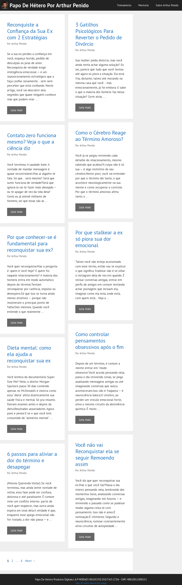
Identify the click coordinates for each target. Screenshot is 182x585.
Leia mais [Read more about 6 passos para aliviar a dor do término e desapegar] (17, 530)
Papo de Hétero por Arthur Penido (49, 5)
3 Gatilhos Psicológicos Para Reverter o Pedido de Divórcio (98, 34)
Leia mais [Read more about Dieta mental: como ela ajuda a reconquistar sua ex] (17, 429)
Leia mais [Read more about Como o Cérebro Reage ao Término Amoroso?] (85, 207)
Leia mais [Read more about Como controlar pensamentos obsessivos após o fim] (85, 420)
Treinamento (124, 5)
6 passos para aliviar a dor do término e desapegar (32, 460)
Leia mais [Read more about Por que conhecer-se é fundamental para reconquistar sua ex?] (17, 323)
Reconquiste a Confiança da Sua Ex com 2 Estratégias (29, 31)
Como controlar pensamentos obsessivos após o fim (99, 340)
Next (30, 561)
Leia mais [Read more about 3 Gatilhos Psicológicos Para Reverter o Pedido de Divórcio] (85, 107)
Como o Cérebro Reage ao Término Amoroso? (100, 135)
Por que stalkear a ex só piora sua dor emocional (98, 239)
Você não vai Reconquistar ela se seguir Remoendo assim (97, 454)
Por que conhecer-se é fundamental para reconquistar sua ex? (31, 243)
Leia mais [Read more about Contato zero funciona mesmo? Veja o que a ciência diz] (17, 212)
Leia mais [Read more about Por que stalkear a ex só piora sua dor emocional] (85, 309)
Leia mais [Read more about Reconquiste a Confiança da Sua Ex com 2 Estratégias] (17, 110)
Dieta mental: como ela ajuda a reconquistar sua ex (29, 354)
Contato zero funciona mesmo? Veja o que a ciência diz (31, 141)
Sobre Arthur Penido (167, 5)
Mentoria (143, 5)
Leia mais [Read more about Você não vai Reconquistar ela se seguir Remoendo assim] (85, 537)
